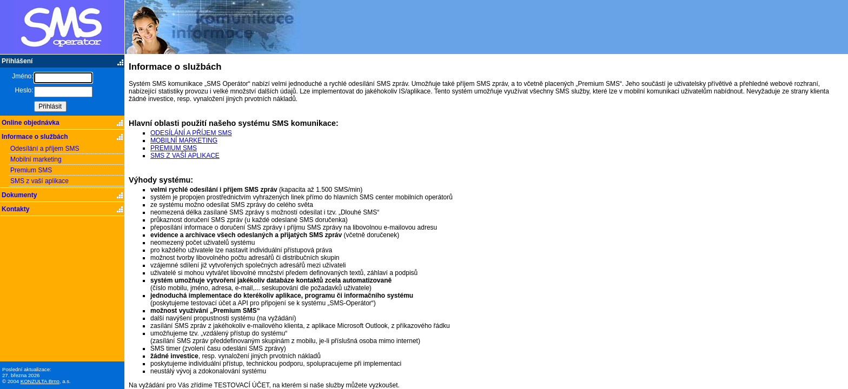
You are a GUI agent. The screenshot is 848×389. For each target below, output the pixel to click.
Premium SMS (31, 170)
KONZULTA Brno (40, 381)
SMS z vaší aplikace (39, 181)
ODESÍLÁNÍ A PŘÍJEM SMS (191, 133)
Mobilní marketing (36, 159)
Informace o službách (35, 136)
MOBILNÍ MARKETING (183, 140)
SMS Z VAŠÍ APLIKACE (185, 155)
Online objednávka (30, 122)
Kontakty (15, 209)
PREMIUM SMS (173, 148)
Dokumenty (19, 195)
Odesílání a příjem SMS (44, 148)
